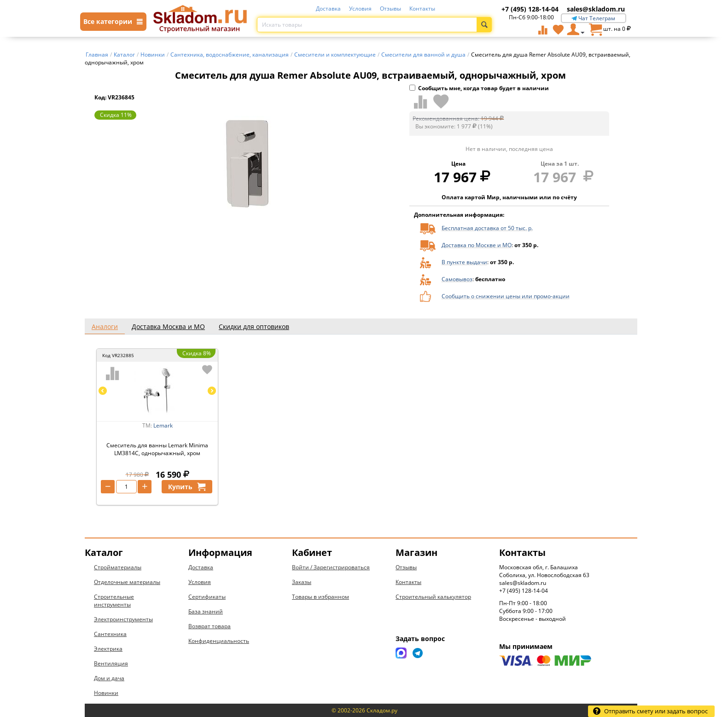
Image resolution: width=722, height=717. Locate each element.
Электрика (108, 649)
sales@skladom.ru (596, 9)
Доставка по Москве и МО (477, 245)
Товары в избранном (320, 597)
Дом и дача (109, 678)
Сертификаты (207, 597)
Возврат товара (209, 626)
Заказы (301, 582)
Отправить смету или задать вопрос (650, 711)
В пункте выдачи (464, 262)
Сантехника (110, 634)
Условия (360, 8)
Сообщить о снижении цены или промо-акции (506, 296)
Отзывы (390, 8)
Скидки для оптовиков (254, 326)
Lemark (163, 425)
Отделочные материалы (127, 582)
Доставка (328, 8)
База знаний (205, 611)
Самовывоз (457, 279)
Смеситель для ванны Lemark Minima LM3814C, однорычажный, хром (157, 449)
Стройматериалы (117, 567)
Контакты (422, 8)
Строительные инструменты (114, 600)
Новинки (106, 693)
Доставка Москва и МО (168, 326)
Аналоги (105, 326)
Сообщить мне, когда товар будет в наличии (479, 88)
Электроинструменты (123, 619)
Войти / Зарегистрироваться (331, 567)
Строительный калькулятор (433, 597)
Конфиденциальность (218, 641)
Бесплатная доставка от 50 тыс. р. (487, 228)
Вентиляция (111, 663)
